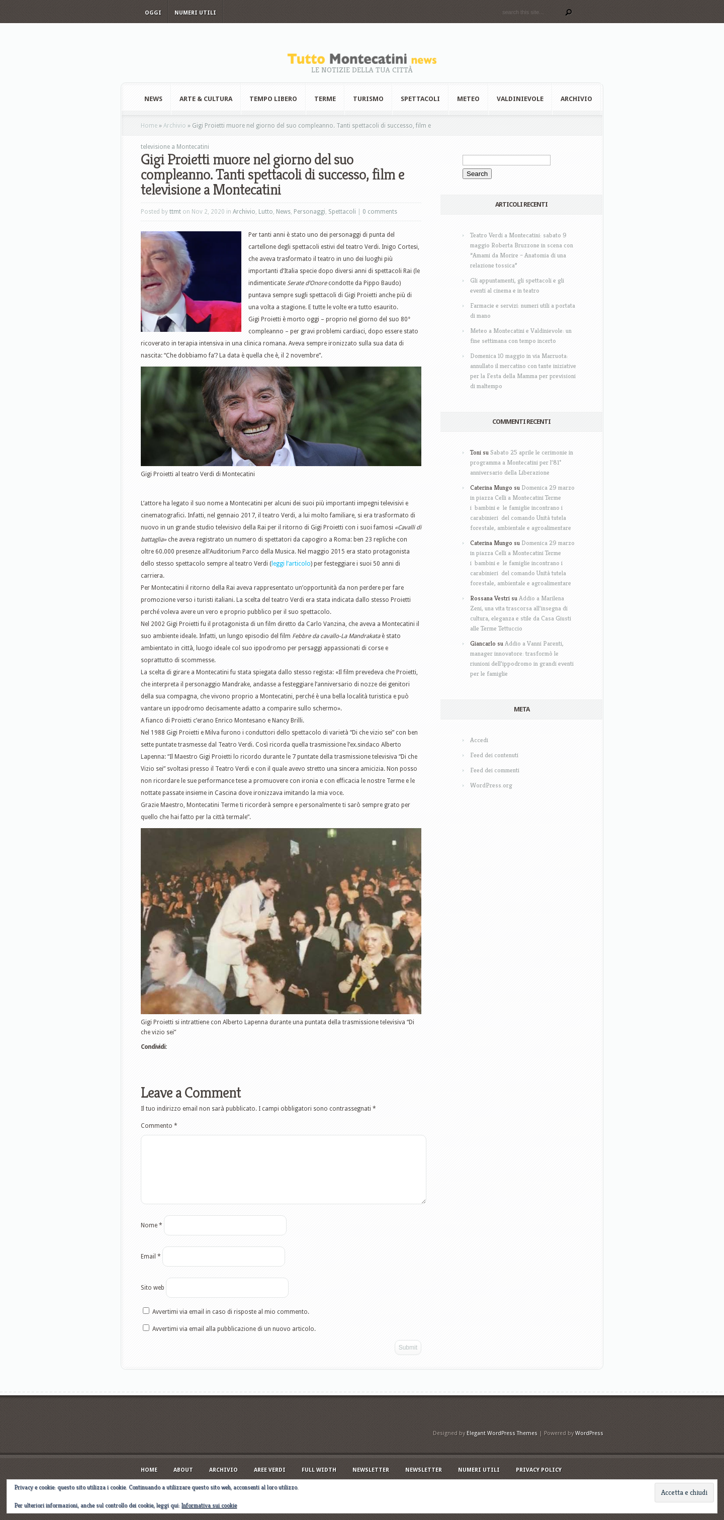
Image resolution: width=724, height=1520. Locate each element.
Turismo (368, 99)
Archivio (576, 99)
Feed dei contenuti (494, 755)
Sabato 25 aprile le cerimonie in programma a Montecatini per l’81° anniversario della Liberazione (521, 462)
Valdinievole (520, 99)
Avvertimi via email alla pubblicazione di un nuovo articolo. (234, 1341)
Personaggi (309, 211)
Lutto (265, 211)
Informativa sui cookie (209, 1505)
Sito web (152, 1299)
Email (151, 1268)
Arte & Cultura (205, 99)
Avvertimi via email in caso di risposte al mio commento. (230, 1323)
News (153, 99)
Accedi (479, 740)
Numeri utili (195, 13)
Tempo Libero (273, 99)
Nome (151, 1237)
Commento (159, 1125)
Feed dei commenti (494, 770)
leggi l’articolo (291, 563)
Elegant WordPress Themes (502, 1445)
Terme (325, 99)
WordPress (589, 1445)
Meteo (468, 99)
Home (149, 125)
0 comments (380, 211)
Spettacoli (420, 99)
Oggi (153, 13)
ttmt (175, 211)
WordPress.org (491, 785)
